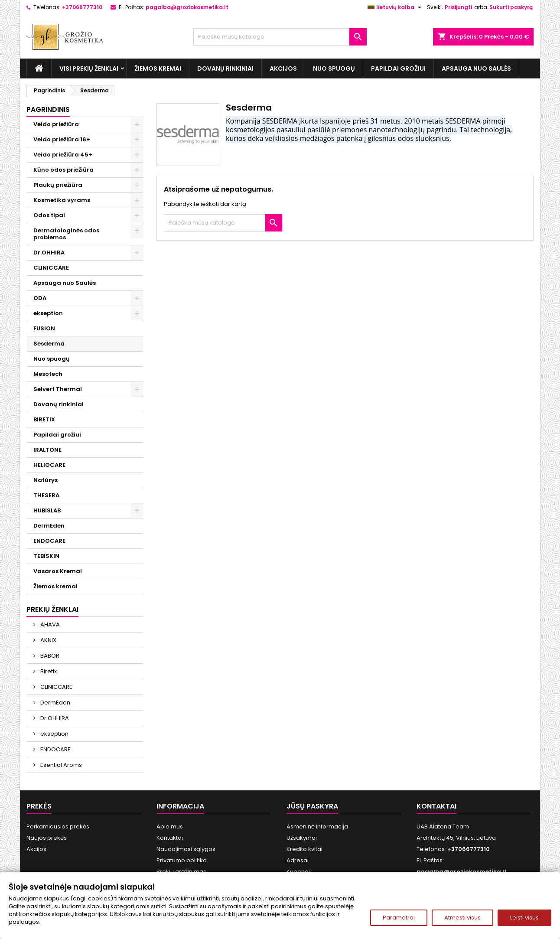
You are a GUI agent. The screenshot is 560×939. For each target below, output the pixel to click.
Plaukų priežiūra (57, 185)
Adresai (298, 860)
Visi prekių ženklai (88, 68)
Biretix (48, 671)
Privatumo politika (181, 860)
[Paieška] (280, 37)
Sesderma (49, 343)
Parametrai (399, 917)
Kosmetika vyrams (61, 200)
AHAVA (49, 624)
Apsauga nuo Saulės (476, 68)
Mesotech (47, 374)
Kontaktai (169, 838)
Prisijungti (458, 7)
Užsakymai (302, 838)
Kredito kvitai (304, 849)
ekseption (48, 313)
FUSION (44, 328)
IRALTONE (47, 450)
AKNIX (47, 640)
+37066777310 (82, 7)
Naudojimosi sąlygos (185, 849)
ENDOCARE (49, 541)
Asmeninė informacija (317, 826)
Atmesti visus (462, 917)
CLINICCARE (51, 268)
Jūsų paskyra (312, 806)
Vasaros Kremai (57, 571)
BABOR (49, 656)
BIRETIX (44, 419)
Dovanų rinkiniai (225, 68)
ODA (39, 298)
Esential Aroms (60, 765)
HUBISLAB (47, 510)
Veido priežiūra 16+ (61, 139)
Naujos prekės (46, 838)
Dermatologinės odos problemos (66, 233)
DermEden (49, 526)
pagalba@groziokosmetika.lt (187, 7)
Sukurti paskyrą (511, 7)
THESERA (46, 495)
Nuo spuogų (334, 68)
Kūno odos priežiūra (63, 170)
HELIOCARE (49, 465)
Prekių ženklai (52, 609)
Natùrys (45, 480)
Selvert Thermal (57, 389)
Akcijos (283, 68)
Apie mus (169, 826)
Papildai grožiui (398, 68)
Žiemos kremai (157, 68)
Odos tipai (49, 215)
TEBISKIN (46, 556)
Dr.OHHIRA (49, 252)
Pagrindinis (48, 109)
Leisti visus (524, 917)
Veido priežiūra (56, 124)
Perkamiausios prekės (57, 826)
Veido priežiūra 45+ (62, 154)
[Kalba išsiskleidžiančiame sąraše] (395, 7)
